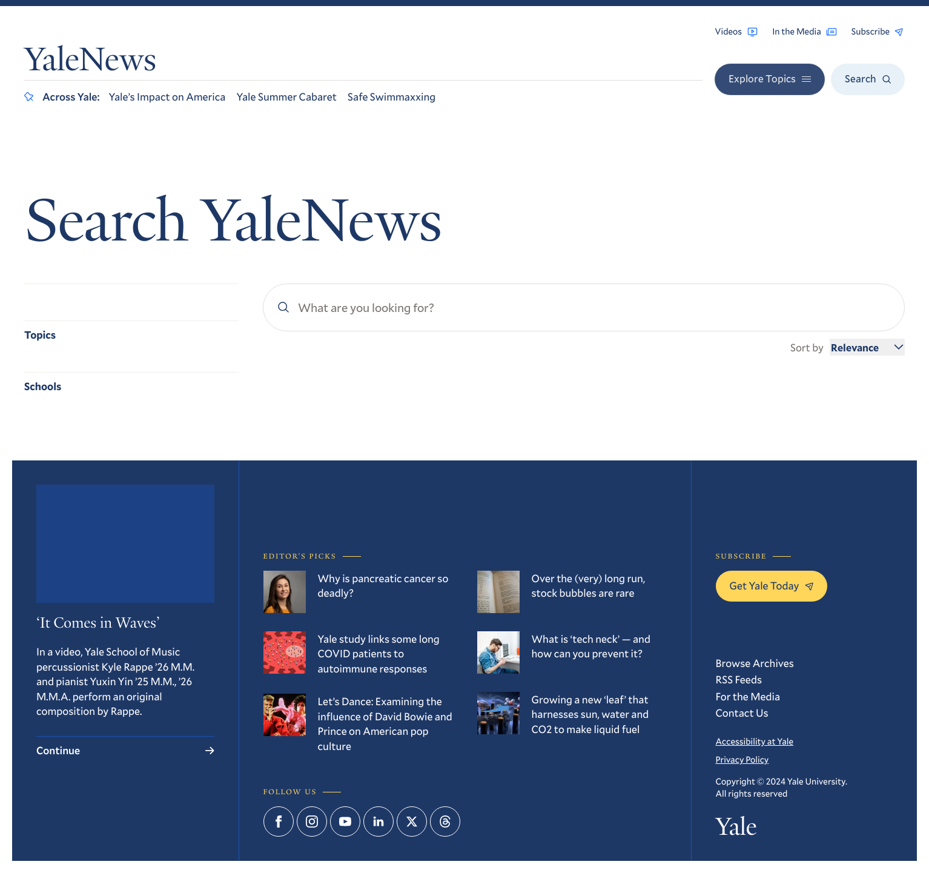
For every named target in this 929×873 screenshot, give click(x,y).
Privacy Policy (742, 759)
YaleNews (90, 62)
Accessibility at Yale (755, 741)
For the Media (748, 696)
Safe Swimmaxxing (391, 96)
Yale (736, 829)
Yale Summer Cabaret (286, 96)
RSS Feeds (739, 679)
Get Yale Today (772, 585)
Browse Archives (755, 663)
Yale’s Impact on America (166, 96)
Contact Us (742, 712)
